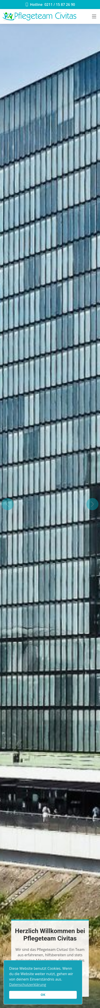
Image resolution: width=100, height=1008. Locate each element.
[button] (7, 504)
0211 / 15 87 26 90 (59, 4)
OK (42, 994)
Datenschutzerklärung (27, 984)
